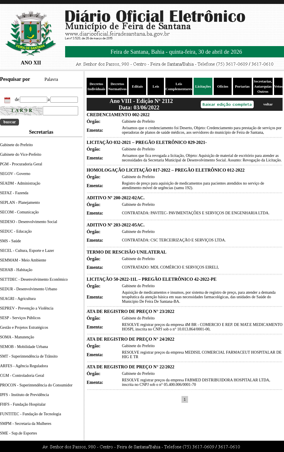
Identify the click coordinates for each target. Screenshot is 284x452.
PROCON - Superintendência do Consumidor (36, 385)
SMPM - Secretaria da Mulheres (25, 423)
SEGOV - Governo (15, 174)
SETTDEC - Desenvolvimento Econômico (34, 279)
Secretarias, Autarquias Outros (263, 86)
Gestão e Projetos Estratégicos (24, 327)
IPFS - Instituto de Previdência (24, 395)
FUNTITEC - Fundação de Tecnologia (30, 414)
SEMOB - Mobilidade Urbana (24, 347)
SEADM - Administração (20, 183)
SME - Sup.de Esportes (18, 433)
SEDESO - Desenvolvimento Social (28, 222)
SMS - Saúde (10, 241)
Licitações (203, 86)
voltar (268, 104)
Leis (156, 86)
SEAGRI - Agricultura (18, 299)
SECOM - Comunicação (19, 212)
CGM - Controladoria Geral (22, 375)
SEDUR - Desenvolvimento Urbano (28, 289)
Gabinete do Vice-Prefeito (20, 154)
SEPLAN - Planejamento (20, 202)
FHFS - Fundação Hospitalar (23, 404)
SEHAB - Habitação (16, 270)
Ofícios (222, 86)
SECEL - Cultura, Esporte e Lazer (27, 250)
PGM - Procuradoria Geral (21, 164)
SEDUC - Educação (16, 231)
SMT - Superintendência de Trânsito (29, 356)
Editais (137, 86)
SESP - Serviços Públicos (20, 318)
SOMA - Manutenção (17, 337)
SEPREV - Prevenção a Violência (26, 308)
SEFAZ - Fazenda (14, 193)
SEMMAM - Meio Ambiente (23, 260)
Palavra (51, 79)
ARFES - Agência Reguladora (24, 366)
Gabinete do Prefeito (16, 145)
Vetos (278, 86)
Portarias (242, 86)
